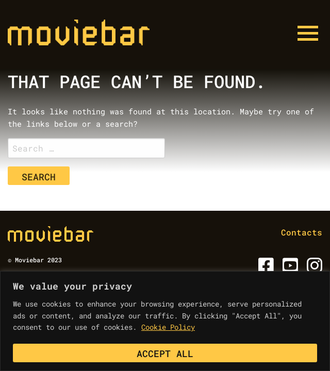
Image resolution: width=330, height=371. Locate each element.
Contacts (301, 232)
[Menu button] (308, 33)
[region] (165, 321)
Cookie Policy (168, 327)
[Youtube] (288, 268)
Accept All (165, 353)
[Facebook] (264, 268)
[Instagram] (312, 268)
